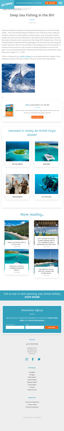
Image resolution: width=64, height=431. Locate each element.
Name (27, 325)
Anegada (32, 372)
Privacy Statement (32, 407)
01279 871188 (33, 344)
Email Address (10, 325)
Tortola (32, 387)
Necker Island (32, 382)
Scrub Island (32, 385)
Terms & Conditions (32, 402)
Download (37, 117)
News (5, 9)
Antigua (32, 375)
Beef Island (32, 377)
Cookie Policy (32, 405)
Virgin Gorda (32, 390)
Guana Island (32, 380)
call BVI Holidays (25, 56)
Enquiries (50, 3)
